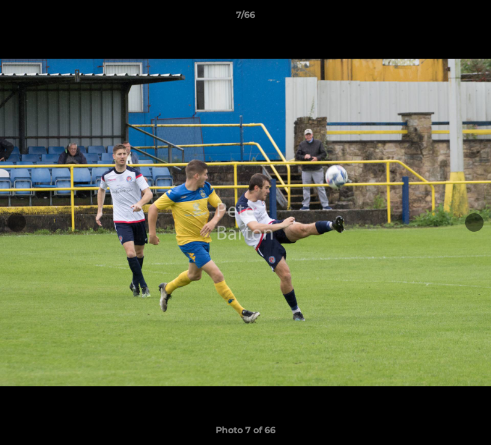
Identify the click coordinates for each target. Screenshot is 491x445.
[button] (468, 17)
